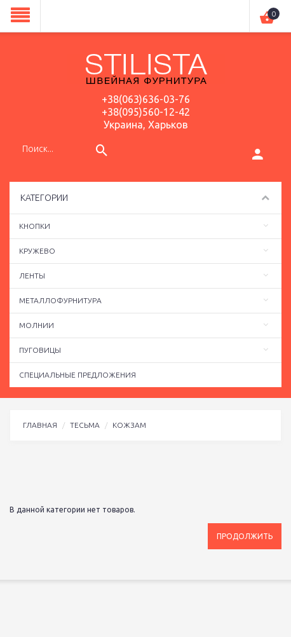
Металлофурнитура (60, 300)
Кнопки (34, 226)
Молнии (36, 325)
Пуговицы (40, 350)
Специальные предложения (77, 375)
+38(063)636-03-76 (146, 99)
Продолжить (245, 536)
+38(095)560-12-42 (146, 112)
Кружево (37, 251)
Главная (40, 425)
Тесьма (85, 425)
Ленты (32, 275)
